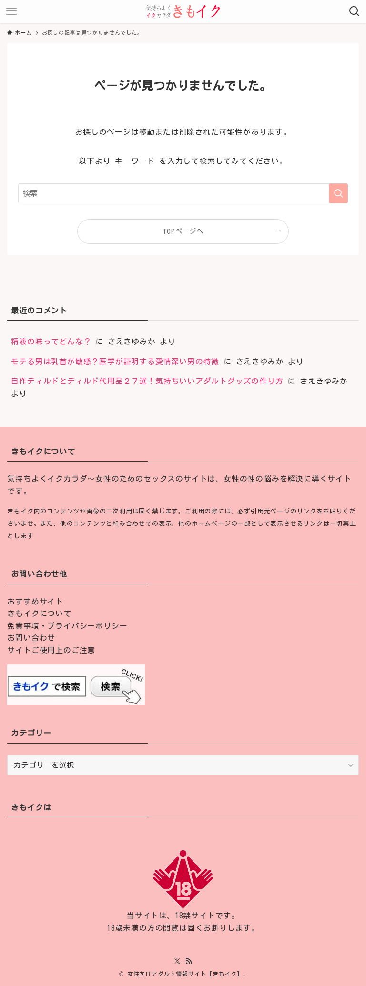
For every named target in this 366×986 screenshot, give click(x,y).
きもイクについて (39, 613)
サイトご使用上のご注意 (51, 650)
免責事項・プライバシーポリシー (67, 626)
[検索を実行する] (338, 193)
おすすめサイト (35, 601)
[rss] (188, 961)
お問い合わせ (31, 638)
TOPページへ (183, 231)
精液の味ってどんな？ (51, 341)
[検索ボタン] (354, 11)
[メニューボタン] (11, 11)
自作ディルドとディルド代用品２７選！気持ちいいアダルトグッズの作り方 (147, 381)
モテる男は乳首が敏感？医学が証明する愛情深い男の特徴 (115, 361)
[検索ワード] (182, 193)
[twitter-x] (177, 961)
